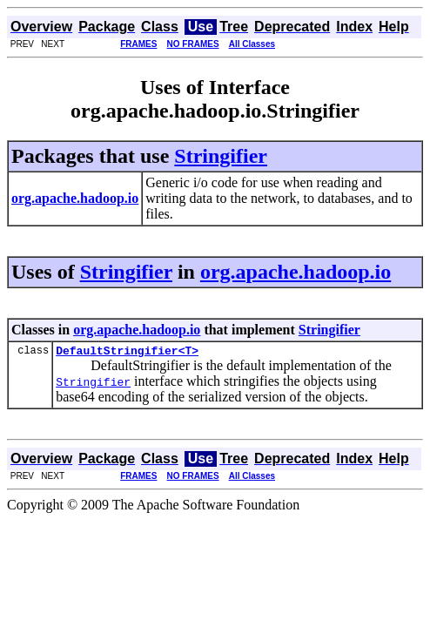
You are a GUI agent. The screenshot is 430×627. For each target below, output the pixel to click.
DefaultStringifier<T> (127, 353)
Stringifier (220, 156)
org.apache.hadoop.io (295, 271)
